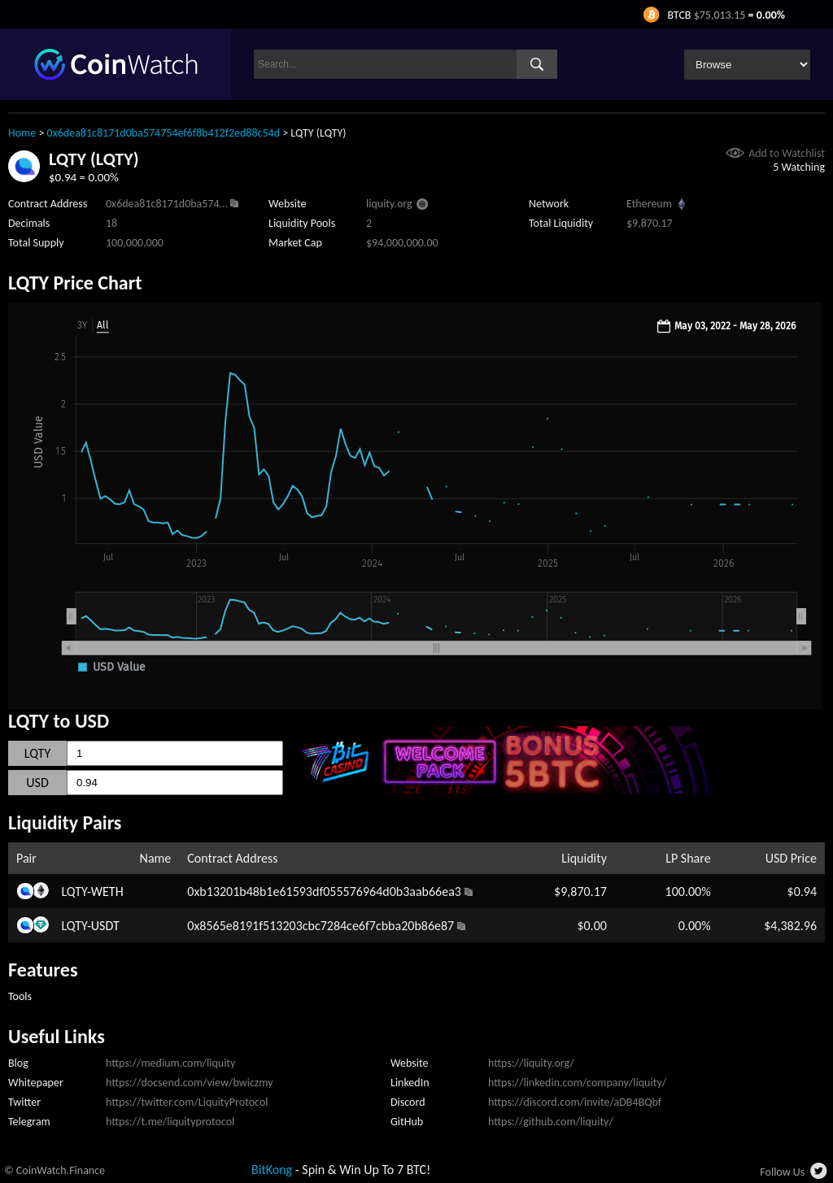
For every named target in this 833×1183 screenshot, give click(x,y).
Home (22, 133)
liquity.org (389, 204)
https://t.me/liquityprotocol (170, 1122)
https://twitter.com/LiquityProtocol (187, 1102)
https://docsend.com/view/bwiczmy (189, 1082)
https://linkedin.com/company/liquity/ (577, 1082)
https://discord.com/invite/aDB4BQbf (574, 1102)
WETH (107, 891)
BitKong (271, 1169)
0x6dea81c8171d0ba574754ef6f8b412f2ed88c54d (163, 133)
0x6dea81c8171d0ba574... (167, 204)
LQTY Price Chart (75, 282)
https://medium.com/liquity (170, 1063)
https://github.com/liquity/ (550, 1122)
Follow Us (782, 1172)
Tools (20, 996)
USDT (105, 925)
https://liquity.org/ (531, 1063)
